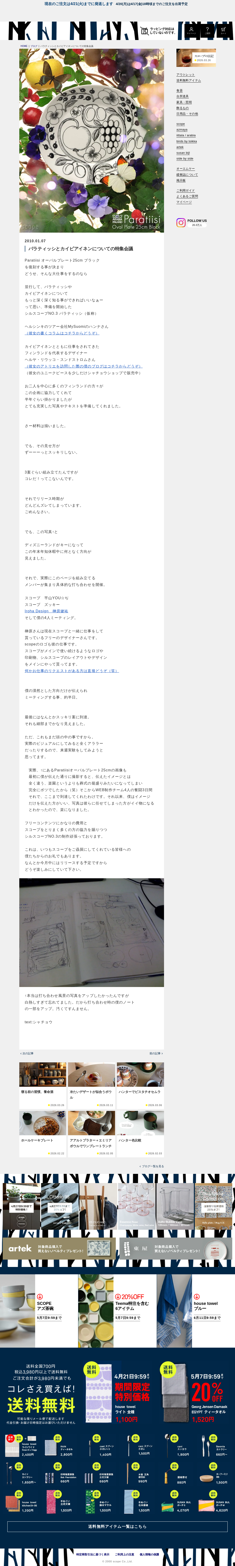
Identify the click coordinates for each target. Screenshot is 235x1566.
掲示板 (181, 180)
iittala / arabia (186, 135)
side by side (184, 158)
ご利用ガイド (185, 190)
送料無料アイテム (188, 80)
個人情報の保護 (149, 1554)
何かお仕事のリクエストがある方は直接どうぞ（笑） (72, 671)
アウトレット (185, 74)
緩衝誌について (187, 174)
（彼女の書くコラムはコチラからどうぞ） (62, 333)
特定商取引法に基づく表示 (92, 1554)
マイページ (184, 202)
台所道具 (182, 96)
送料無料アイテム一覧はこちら (117, 1526)
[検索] (179, 208)
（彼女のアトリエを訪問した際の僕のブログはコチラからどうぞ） (84, 366)
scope (180, 124)
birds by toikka (186, 141)
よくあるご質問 (187, 196)
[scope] (38, 31)
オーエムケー (185, 168)
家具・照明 (184, 102)
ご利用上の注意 (124, 1554)
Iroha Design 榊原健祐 (46, 611)
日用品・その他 (187, 113)
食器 (179, 90)
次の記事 (28, 1053)
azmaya (181, 129)
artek (180, 147)
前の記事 (155, 1053)
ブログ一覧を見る (153, 1166)
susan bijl (183, 152)
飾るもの (182, 108)
